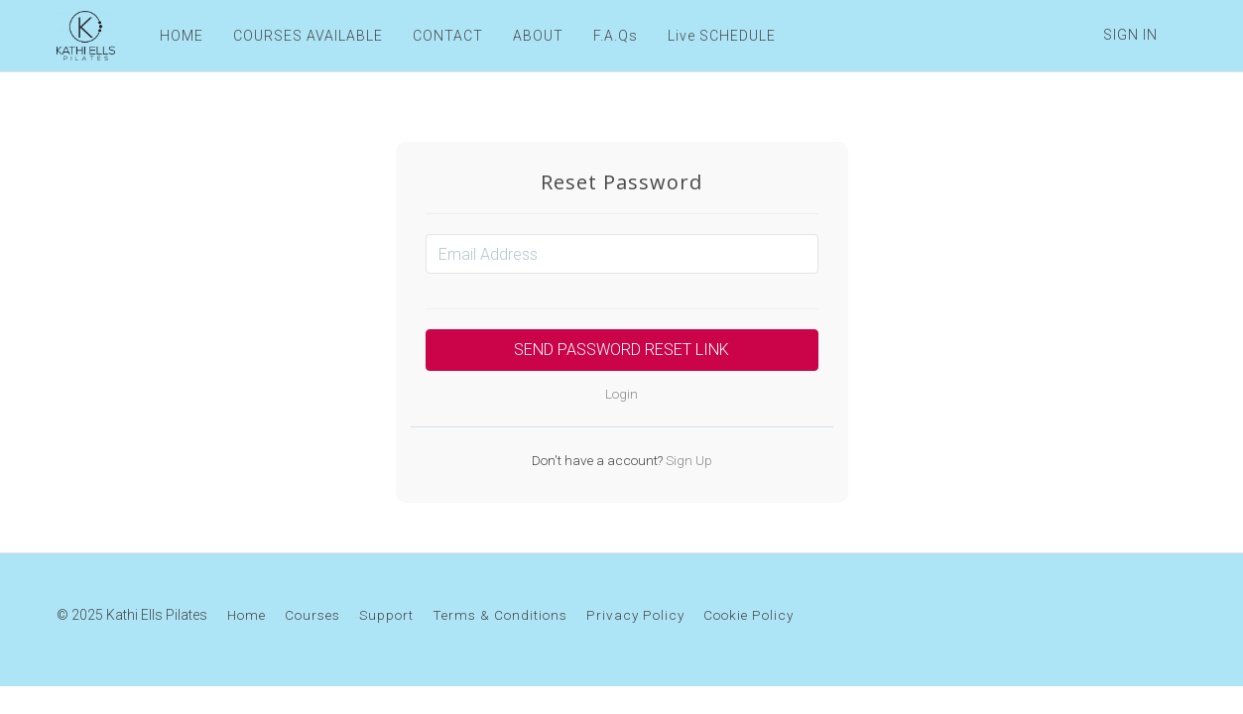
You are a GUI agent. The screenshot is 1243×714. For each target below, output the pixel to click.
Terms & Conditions (500, 615)
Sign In (1130, 35)
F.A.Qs (615, 36)
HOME (181, 36)
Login (621, 394)
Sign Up (687, 460)
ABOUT (538, 36)
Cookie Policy (748, 615)
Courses (312, 615)
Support (386, 615)
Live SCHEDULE (722, 36)
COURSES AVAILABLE (308, 36)
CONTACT (448, 36)
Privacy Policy (635, 615)
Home (246, 615)
